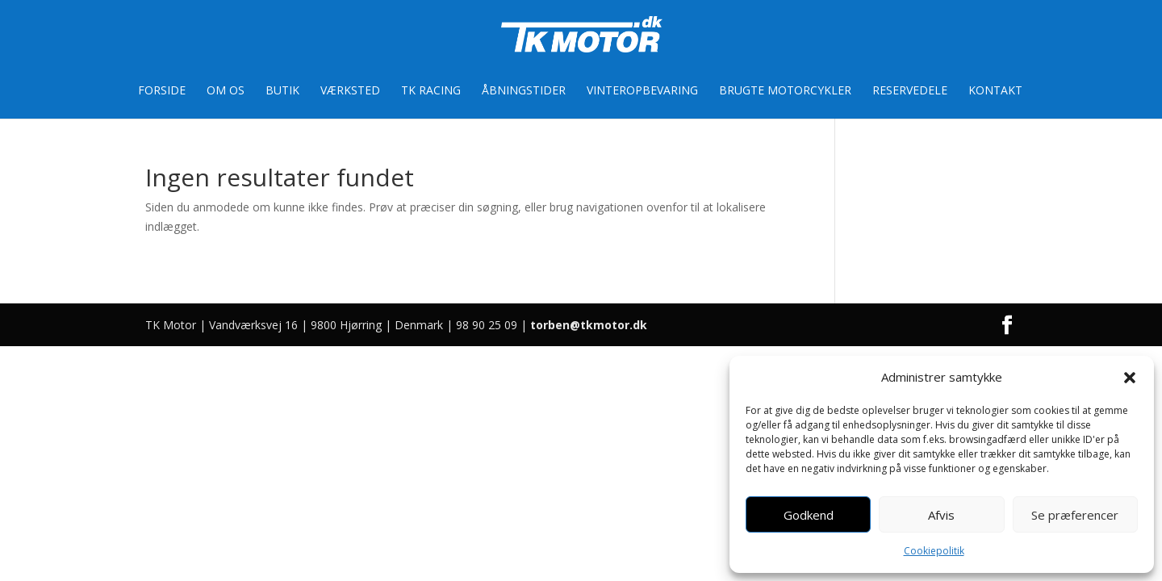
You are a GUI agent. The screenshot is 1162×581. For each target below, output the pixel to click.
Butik (282, 91)
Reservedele (909, 91)
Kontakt (995, 91)
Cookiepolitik (934, 551)
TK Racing (431, 91)
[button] (1130, 378)
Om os (226, 91)
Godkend (809, 515)
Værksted (350, 91)
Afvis (941, 515)
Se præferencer (1074, 515)
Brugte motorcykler (785, 91)
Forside (162, 91)
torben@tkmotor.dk (588, 324)
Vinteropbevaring (642, 91)
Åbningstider (524, 91)
